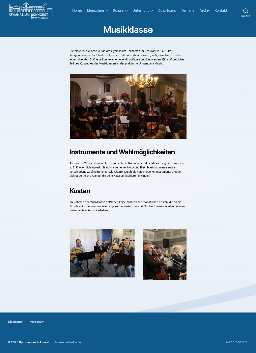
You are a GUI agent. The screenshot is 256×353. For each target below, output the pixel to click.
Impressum (36, 321)
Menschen (95, 10)
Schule (118, 10)
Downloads (167, 10)
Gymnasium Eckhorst (34, 342)
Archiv (204, 10)
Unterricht (141, 10)
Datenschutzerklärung (68, 342)
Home (77, 10)
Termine (188, 10)
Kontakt (221, 10)
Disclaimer (15, 321)
